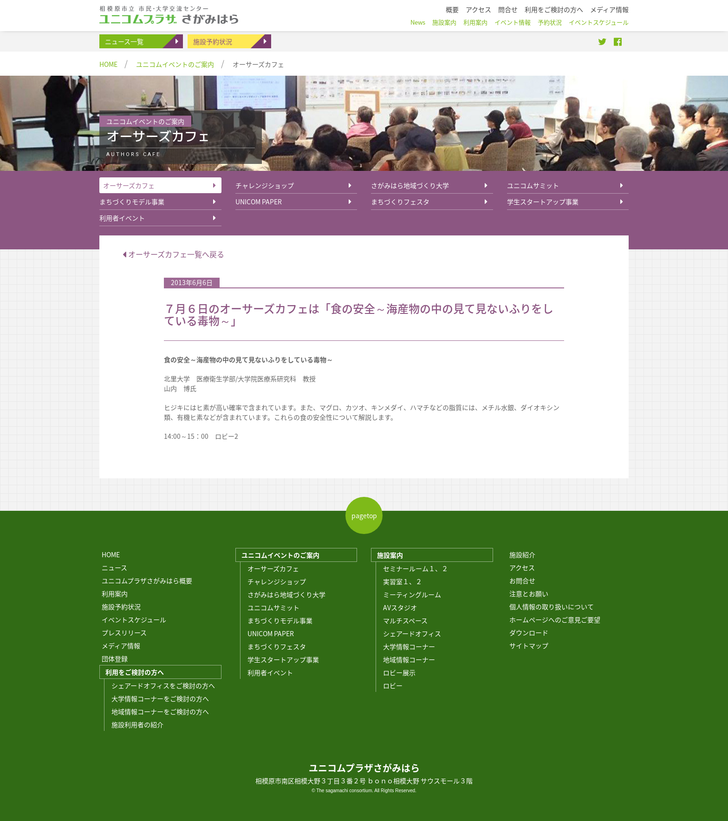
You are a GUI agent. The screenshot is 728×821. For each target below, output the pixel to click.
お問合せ (522, 580)
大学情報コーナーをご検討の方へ (160, 698)
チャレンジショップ (264, 185)
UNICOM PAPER (258, 201)
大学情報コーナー (409, 646)
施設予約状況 (212, 41)
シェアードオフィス (412, 633)
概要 (452, 9)
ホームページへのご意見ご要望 (554, 619)
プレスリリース (124, 632)
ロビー (393, 685)
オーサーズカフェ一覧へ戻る (173, 254)
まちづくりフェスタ (400, 201)
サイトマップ (528, 645)
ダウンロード (528, 632)
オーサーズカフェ (129, 185)
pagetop (364, 515)
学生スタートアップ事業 (542, 201)
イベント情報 (512, 22)
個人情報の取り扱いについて (551, 606)
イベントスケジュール (134, 619)
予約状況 (550, 22)
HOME (108, 64)
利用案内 (115, 593)
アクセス (522, 567)
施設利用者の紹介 (137, 724)
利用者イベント (122, 217)
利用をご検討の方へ (134, 672)
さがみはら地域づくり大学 (410, 185)
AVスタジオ (400, 607)
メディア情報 (121, 645)
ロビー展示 (399, 672)
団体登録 (115, 658)
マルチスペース (405, 620)
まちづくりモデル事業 (131, 201)
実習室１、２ (402, 581)
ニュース (114, 567)
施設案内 (390, 555)
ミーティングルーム (412, 594)
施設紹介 (522, 554)
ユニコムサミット (533, 185)
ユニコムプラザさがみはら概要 (147, 580)
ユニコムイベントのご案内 (175, 64)
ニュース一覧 (124, 41)
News (417, 22)
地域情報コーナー (409, 659)
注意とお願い (528, 593)
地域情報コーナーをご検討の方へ (160, 711)
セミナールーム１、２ (415, 568)
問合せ (508, 9)
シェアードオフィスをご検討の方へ (163, 685)
